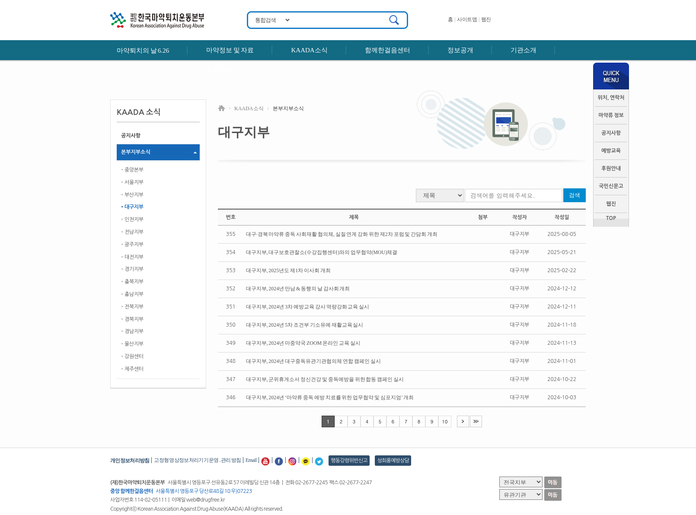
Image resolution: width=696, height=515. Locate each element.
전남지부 (134, 232)
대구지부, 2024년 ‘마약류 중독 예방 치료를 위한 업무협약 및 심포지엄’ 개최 (330, 397)
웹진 (486, 19)
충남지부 (134, 294)
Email (251, 460)
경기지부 (134, 269)
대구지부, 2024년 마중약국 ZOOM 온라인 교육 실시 (303, 343)
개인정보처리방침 (129, 461)
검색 (574, 195)
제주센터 (134, 369)
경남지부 (134, 331)
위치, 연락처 (610, 97)
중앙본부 (134, 169)
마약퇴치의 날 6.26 (143, 50)
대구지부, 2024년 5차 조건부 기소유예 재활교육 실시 (305, 325)
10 (445, 421)
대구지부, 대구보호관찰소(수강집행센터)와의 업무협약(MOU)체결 (322, 252)
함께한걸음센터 (387, 50)
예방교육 (611, 150)
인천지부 (134, 219)
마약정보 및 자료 (230, 50)
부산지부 (134, 194)
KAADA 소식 (249, 108)
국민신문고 (611, 186)
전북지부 (134, 306)
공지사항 (611, 133)
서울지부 (134, 182)
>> (476, 421)
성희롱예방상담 (393, 460)
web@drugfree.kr (205, 499)
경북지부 (134, 319)
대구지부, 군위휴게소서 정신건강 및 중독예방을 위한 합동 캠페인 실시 (325, 379)
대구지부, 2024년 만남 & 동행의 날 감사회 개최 (298, 289)
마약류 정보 (611, 115)
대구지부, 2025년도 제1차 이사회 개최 (288, 270)
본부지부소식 (135, 152)
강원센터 (134, 356)
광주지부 (134, 244)
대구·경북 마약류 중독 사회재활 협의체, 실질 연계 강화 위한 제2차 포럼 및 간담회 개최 (341, 234)
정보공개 (460, 50)
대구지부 (134, 207)
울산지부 (134, 344)
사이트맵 (467, 19)
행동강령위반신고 (349, 460)
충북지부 (134, 281)
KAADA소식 (309, 50)
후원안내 (219, 70)
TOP (611, 218)
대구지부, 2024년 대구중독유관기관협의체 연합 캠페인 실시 (313, 361)
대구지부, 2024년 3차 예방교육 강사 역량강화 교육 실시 (308, 307)
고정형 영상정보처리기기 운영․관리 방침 (197, 460)
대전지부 (134, 257)
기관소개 (523, 50)
